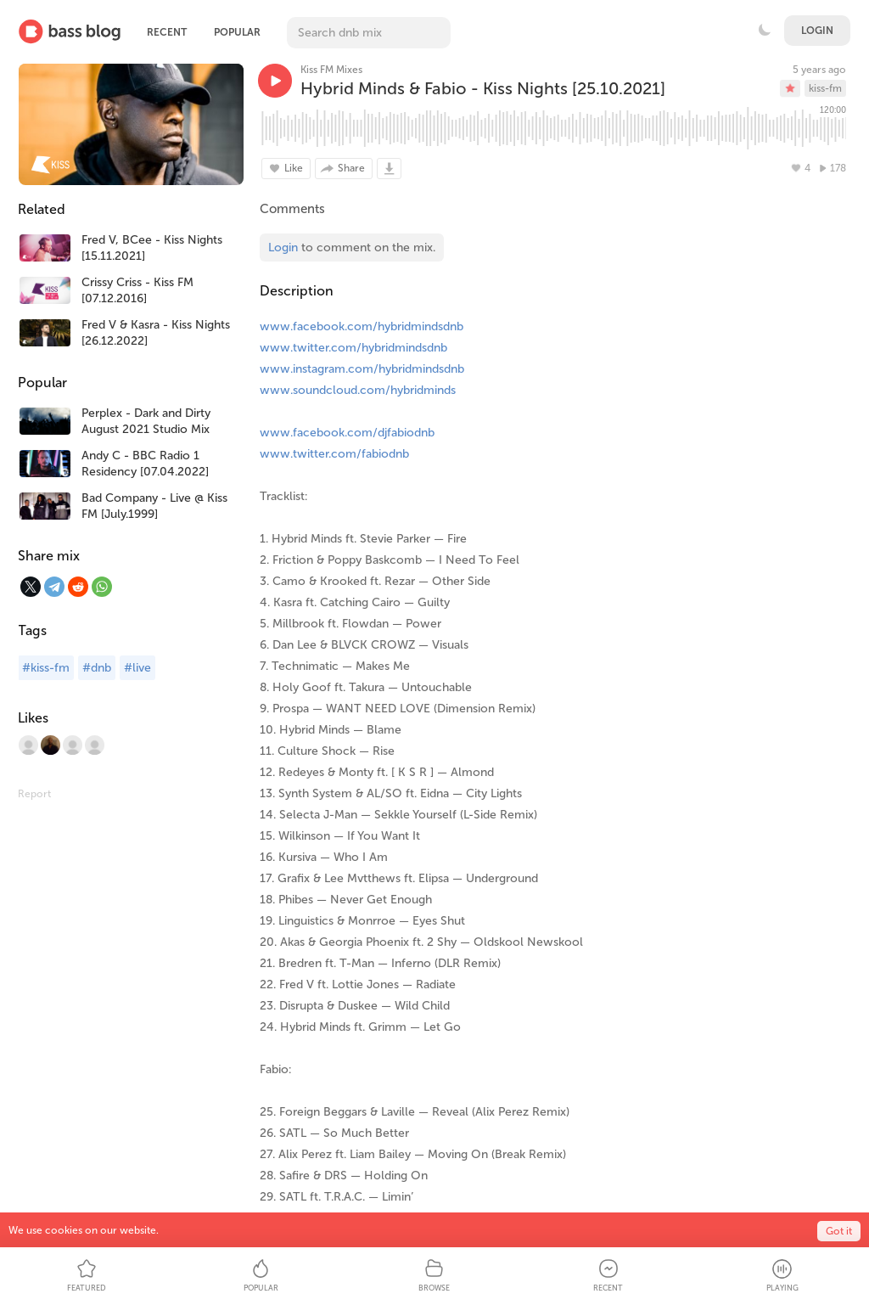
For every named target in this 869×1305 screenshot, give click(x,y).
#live (137, 668)
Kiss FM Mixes (331, 70)
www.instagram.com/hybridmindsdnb (362, 369)
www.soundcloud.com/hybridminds (358, 390)
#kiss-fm (46, 668)
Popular (237, 32)
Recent (167, 32)
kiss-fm (825, 88)
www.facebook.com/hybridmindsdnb (361, 326)
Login (817, 31)
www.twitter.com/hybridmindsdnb (353, 347)
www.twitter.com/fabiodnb (334, 454)
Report (34, 794)
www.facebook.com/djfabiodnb (347, 432)
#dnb (96, 668)
